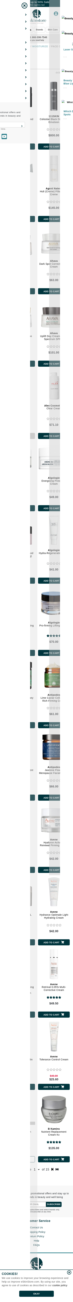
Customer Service (36, 1221)
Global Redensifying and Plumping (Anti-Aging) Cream (19, 554)
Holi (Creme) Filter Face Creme (54, 191)
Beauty (18, 29)
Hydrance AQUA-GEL (19, 913)
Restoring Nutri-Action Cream (19, 336)
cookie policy (59, 1285)
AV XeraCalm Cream (19, 1130)
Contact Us (36, 1227)
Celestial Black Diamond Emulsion (54, 119)
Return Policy (36, 1236)
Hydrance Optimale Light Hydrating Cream (54, 914)
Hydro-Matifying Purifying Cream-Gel (19, 625)
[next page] (52, 1169)
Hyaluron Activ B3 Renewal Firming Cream (54, 842)
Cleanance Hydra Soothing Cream (19, 842)
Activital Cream (19, 407)
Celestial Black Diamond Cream (19, 119)
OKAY (36, 1293)
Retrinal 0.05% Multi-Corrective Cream (54, 987)
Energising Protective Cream (54, 481)
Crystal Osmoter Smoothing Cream (19, 264)
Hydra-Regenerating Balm (54, 552)
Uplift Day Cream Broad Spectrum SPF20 (54, 336)
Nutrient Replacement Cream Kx (53, 1131)
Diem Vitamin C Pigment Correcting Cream (19, 770)
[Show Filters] (6, 56)
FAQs (36, 1245)
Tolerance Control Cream (53, 1058)
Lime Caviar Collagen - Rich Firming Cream (54, 697)
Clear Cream (53, 407)
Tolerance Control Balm (19, 1058)
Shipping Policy (36, 1232)
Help (36, 1240)
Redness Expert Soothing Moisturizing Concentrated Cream (19, 988)
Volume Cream (19, 190)
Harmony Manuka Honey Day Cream (19, 697)
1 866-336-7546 (36, 37)
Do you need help (36, 40)
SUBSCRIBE (54, 1204)
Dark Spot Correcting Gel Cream (53, 264)
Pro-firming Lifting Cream (53, 624)
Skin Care (53, 29)
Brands (39, 29)
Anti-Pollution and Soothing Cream (19, 481)
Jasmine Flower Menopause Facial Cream (54, 770)
